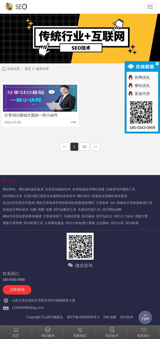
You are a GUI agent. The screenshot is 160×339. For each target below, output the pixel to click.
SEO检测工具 (33, 223)
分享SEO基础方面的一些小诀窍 (31, 115)
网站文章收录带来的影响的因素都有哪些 (65, 203)
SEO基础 (87, 216)
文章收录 (102, 203)
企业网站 (102, 223)
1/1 (84, 147)
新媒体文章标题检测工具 (134, 203)
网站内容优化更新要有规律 (22, 216)
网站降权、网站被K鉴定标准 (23, 189)
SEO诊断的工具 (64, 209)
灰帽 (49, 209)
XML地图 (109, 317)
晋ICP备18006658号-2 (83, 317)
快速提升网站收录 (16, 209)
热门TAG (9, 180)
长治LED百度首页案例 (19, 203)
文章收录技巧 (52, 216)
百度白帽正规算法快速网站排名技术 (50, 196)
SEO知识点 (104, 216)
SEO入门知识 (124, 216)
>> (95, 147)
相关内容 (42, 69)
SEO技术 (126, 317)
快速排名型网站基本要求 (109, 196)
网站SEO (83, 196)
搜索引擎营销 (12, 223)
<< (64, 147)
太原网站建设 (54, 223)
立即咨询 (17, 289)
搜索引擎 (141, 216)
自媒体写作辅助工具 (120, 189)
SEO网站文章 (12, 196)
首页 (28, 69)
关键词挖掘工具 (89, 209)
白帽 (33, 209)
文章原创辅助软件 (58, 189)
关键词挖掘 (72, 216)
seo (112, 203)
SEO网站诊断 (111, 209)
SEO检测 (131, 223)
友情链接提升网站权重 (88, 189)
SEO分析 (117, 223)
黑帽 (41, 209)
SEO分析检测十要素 (80, 223)
